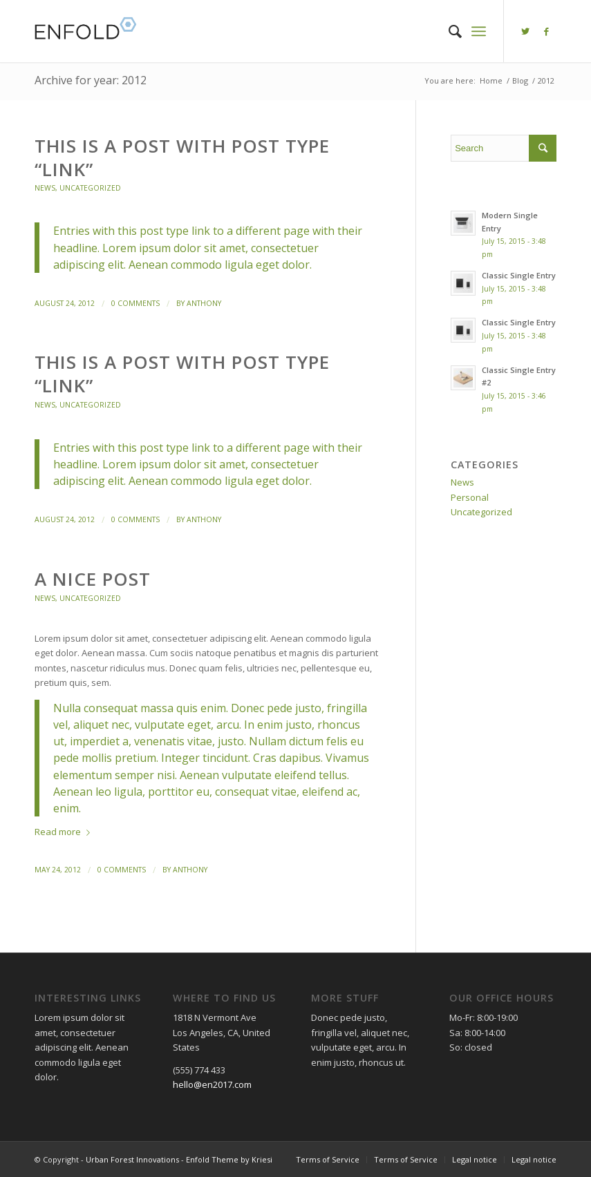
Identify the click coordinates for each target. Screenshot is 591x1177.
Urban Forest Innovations (132, 1159)
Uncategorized (90, 188)
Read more (65, 831)
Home (491, 80)
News (45, 188)
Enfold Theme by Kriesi (229, 1159)
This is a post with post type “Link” (182, 157)
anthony (204, 303)
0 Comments (135, 303)
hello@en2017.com (212, 1084)
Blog (520, 80)
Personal (470, 497)
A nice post (93, 578)
